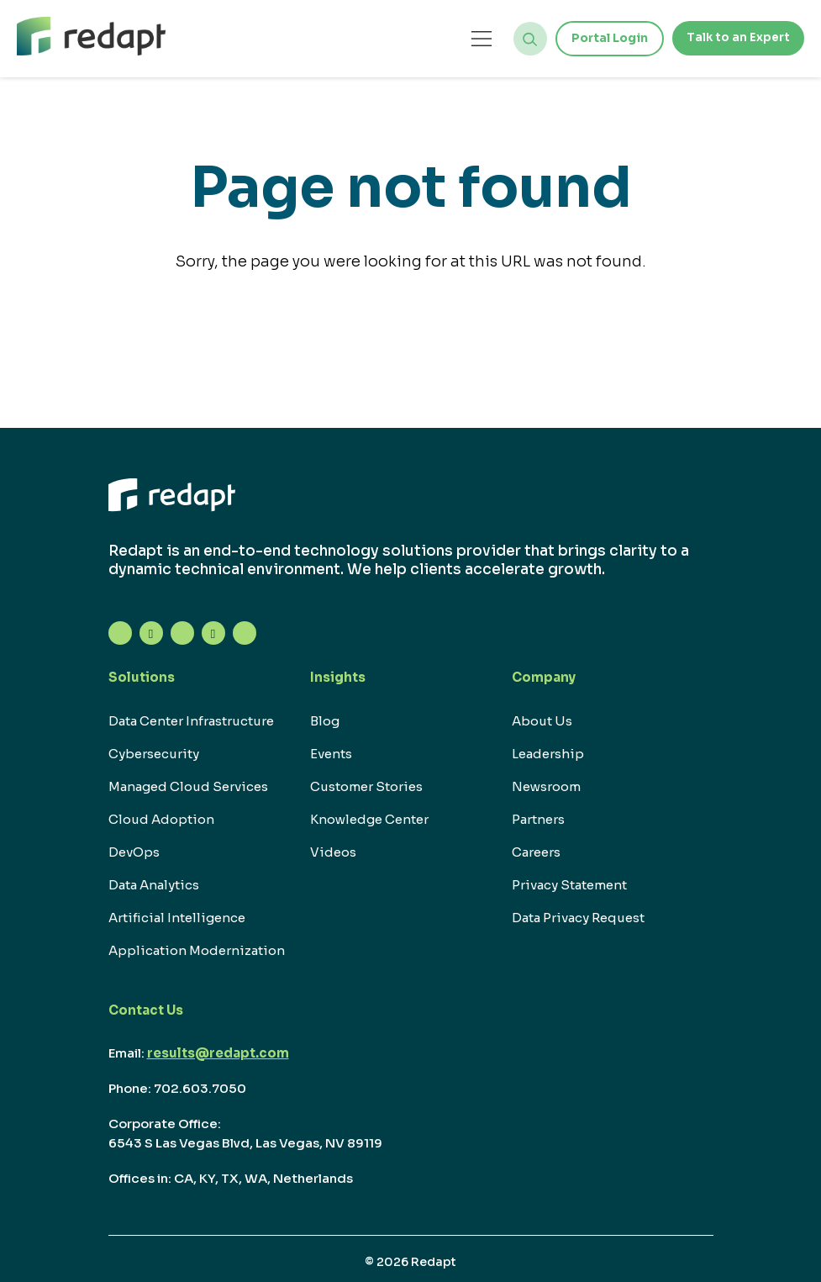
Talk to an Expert (736, 37)
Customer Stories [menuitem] (366, 786)
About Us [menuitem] (542, 721)
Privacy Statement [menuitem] (569, 885)
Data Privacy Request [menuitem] (578, 918)
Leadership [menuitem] (548, 754)
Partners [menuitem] (538, 819)
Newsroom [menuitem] (546, 786)
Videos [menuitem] (333, 852)
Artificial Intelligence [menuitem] (176, 918)
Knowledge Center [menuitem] (369, 819)
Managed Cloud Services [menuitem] (188, 786)
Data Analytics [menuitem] (153, 885)
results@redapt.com (218, 1053)
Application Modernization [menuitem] (196, 950)
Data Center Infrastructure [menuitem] (191, 721)
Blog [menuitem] (324, 721)
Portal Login (605, 37)
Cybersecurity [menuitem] (153, 754)
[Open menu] (477, 38)
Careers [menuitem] (536, 852)
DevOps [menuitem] (134, 852)
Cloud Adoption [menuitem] (161, 819)
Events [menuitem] (331, 754)
